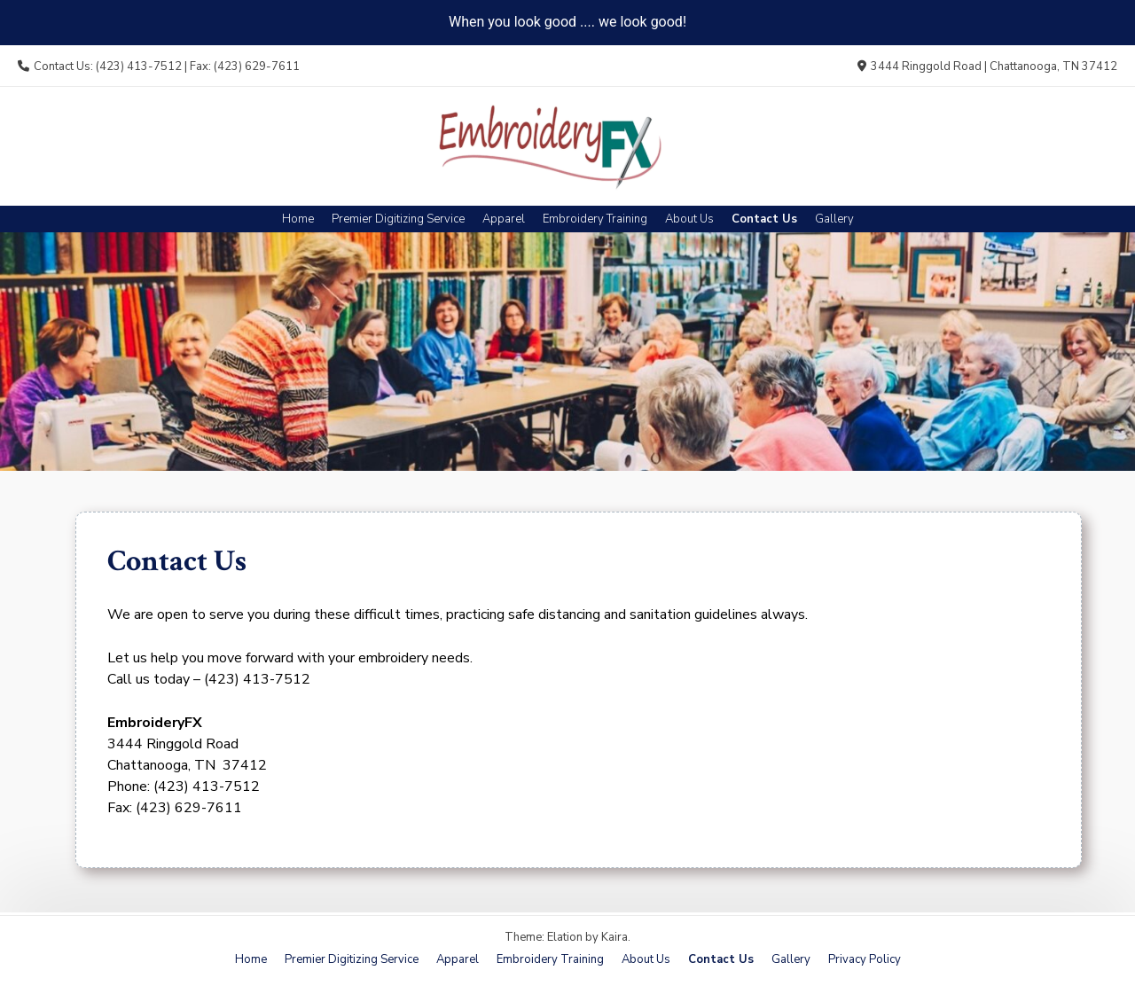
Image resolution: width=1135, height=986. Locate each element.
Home (298, 219)
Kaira (614, 937)
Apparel (503, 219)
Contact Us (764, 219)
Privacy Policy (864, 959)
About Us (689, 219)
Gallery (834, 219)
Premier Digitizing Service (398, 219)
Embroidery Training (595, 219)
